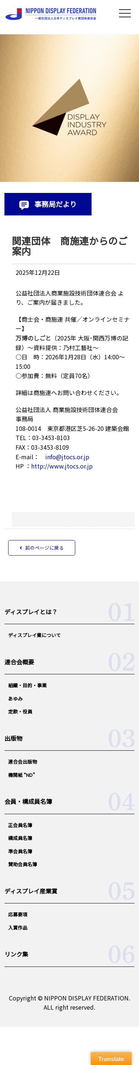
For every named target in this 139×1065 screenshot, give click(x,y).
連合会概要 (19, 661)
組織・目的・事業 (27, 685)
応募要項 (17, 914)
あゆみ (15, 698)
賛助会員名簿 (22, 864)
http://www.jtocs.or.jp (62, 465)
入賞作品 (17, 927)
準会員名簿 (20, 851)
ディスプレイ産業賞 (30, 890)
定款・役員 (20, 711)
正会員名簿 (20, 825)
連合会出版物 (22, 761)
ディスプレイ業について (34, 635)
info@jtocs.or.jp (67, 456)
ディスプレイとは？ (30, 611)
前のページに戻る (42, 547)
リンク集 (16, 954)
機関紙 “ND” (21, 774)
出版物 (13, 738)
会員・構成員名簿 (28, 801)
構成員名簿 (20, 837)
